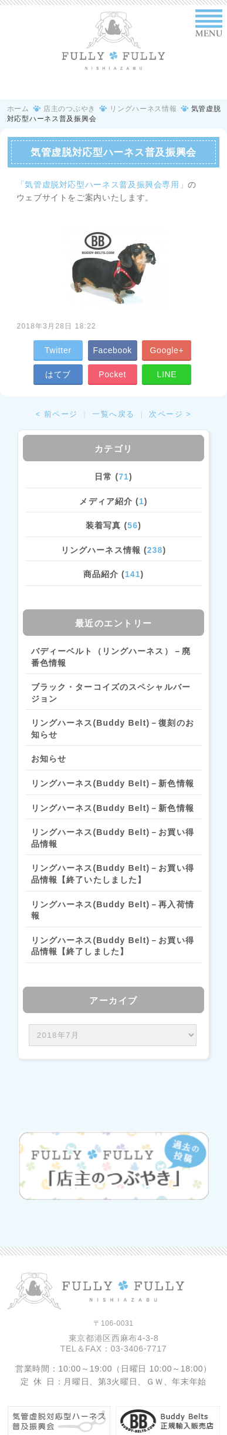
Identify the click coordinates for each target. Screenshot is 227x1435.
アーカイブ (113, 1000)
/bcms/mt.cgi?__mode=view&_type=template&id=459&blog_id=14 (113, 1035)
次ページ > (170, 414)
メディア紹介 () (113, 501)
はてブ (58, 374)
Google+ (167, 350)
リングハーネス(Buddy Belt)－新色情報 (112, 783)
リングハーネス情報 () (113, 550)
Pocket (112, 374)
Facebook (112, 350)
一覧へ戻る (113, 414)
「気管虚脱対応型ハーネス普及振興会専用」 (102, 184)
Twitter (58, 350)
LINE (167, 374)
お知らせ (48, 758)
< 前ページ (57, 414)
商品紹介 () (113, 574)
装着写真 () (113, 525)
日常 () (113, 476)
